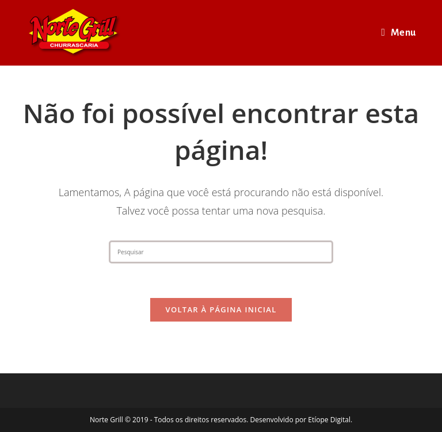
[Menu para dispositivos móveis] (399, 33)
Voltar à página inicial (220, 309)
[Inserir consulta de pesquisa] (221, 251)
